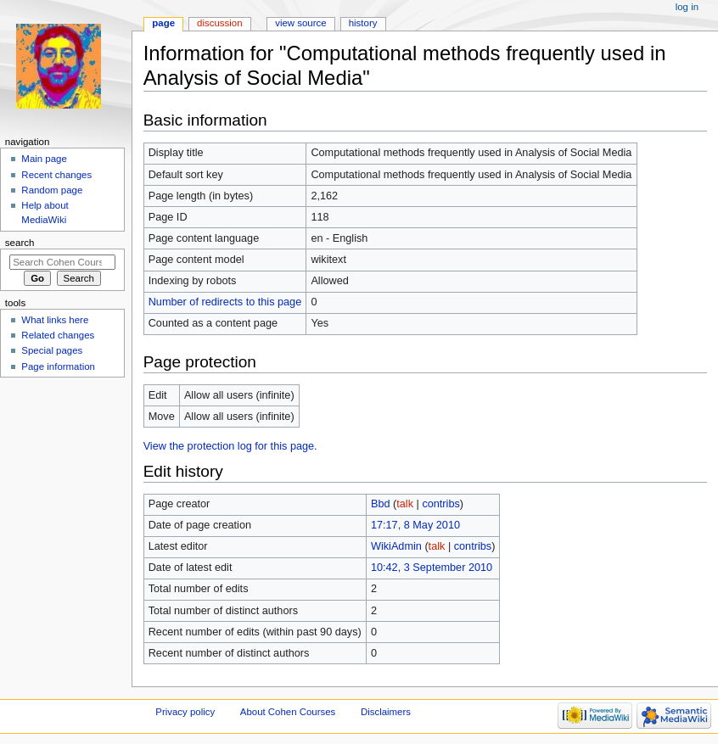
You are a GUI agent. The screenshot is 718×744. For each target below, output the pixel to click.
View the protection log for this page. (230, 446)
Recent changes (56, 175)
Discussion (219, 23)
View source (300, 23)
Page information (58, 366)
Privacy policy (185, 712)
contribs (440, 504)
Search (20, 243)
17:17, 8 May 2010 (415, 525)
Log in (687, 7)
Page (163, 23)
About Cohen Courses (287, 712)
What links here (54, 320)
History (363, 23)
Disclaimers (386, 712)
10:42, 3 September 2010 (431, 567)
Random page (51, 190)
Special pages (51, 350)
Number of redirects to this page (225, 302)
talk (404, 504)
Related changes (57, 335)
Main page (44, 159)
